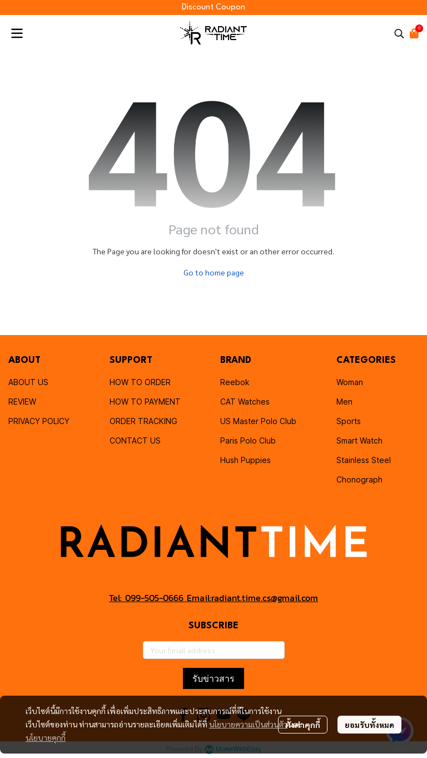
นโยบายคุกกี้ (46, 737)
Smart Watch (359, 440)
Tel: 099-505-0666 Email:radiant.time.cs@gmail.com (213, 597)
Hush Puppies (245, 460)
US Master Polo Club (258, 421)
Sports (348, 421)
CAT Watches (245, 401)
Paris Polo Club (248, 440)
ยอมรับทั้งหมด (369, 725)
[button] (399, 33)
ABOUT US (28, 382)
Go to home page (213, 272)
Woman (349, 382)
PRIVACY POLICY (38, 421)
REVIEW (22, 401)
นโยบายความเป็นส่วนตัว (248, 724)
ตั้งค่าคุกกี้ (302, 725)
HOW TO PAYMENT (145, 401)
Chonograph (359, 479)
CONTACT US (135, 440)
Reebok (235, 382)
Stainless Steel (363, 460)
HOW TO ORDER (140, 382)
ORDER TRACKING (143, 421)
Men (344, 401)
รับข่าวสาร (213, 678)
